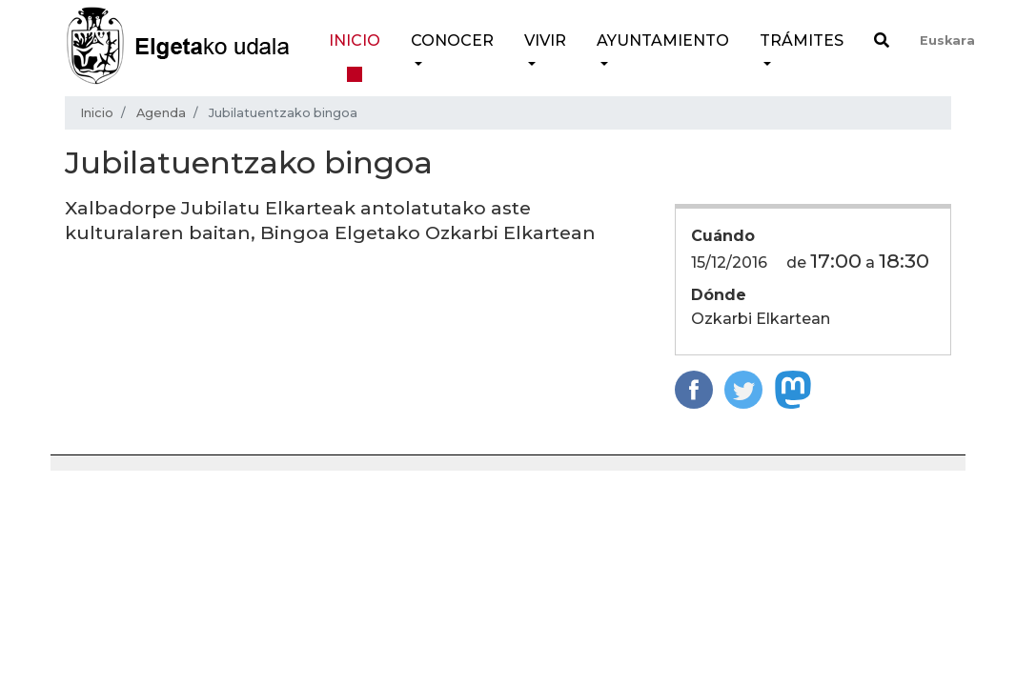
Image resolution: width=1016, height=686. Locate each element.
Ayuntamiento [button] (663, 40)
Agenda (161, 113)
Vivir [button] (545, 40)
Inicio (354, 40)
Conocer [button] (452, 40)
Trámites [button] (801, 40)
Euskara (947, 40)
